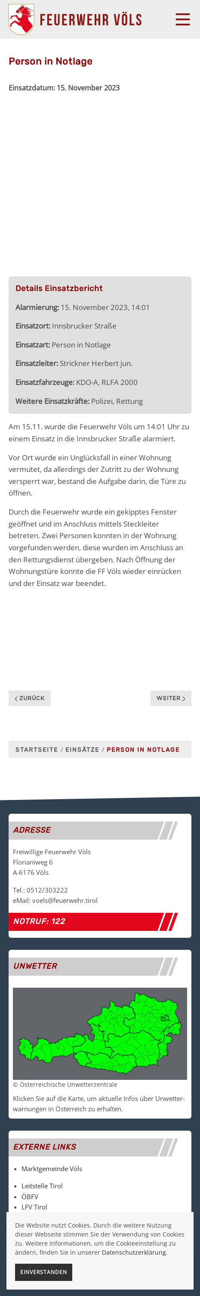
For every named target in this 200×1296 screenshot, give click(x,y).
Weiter (171, 698)
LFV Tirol (34, 1207)
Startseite (36, 749)
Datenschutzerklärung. (135, 1252)
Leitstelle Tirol (42, 1185)
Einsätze (82, 749)
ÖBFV (30, 1196)
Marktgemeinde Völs (52, 1168)
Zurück (30, 698)
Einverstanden (43, 1272)
